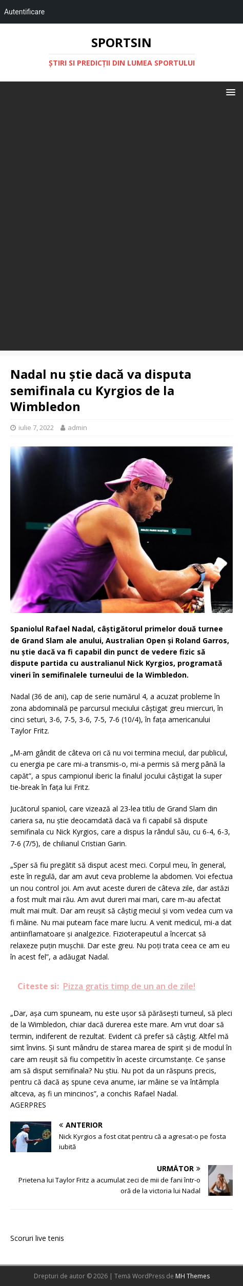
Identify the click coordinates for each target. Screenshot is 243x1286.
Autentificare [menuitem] (24, 12)
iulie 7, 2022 (36, 427)
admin (77, 427)
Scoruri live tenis (37, 1238)
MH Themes (192, 1276)
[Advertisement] (121, 229)
